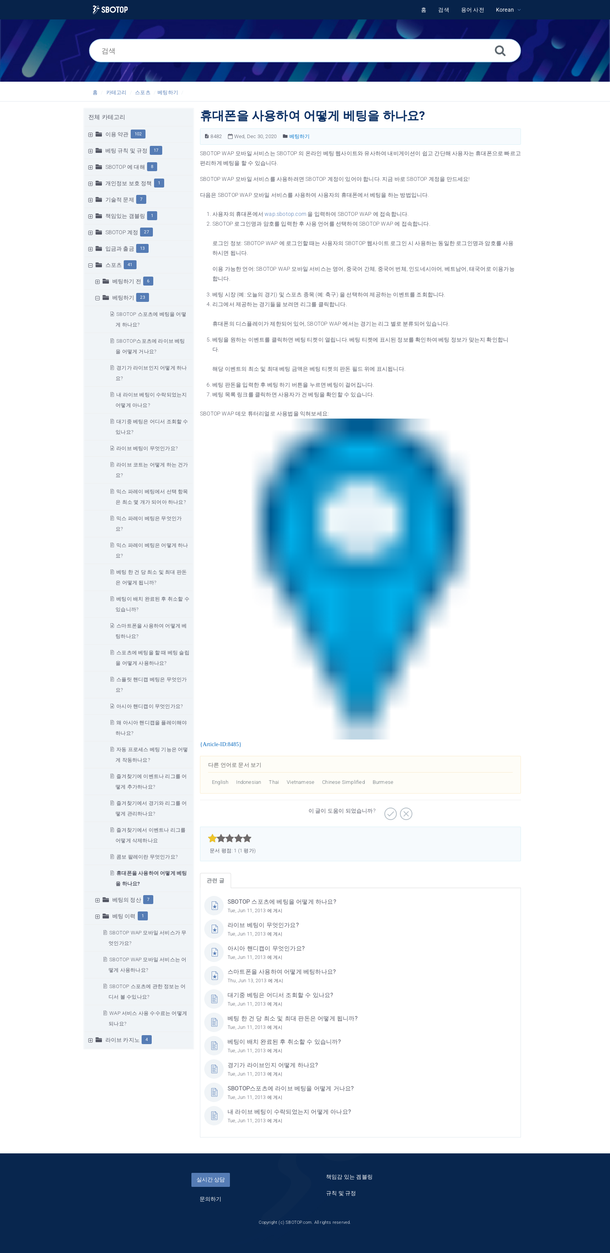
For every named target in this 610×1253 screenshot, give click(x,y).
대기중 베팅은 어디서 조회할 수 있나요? (280, 995)
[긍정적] (389, 811)
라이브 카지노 (122, 1040)
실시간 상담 (210, 1179)
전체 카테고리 (106, 117)
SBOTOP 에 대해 (125, 167)
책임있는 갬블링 (125, 216)
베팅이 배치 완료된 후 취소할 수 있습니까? (284, 1041)
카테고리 (116, 92)
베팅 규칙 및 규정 (126, 150)
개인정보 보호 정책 (128, 183)
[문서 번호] (206, 136)
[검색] (305, 50)
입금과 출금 (119, 248)
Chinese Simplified (343, 782)
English (220, 782)
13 (142, 248)
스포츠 (143, 92)
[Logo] (110, 10)
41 (130, 264)
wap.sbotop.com (285, 214)
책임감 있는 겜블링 (349, 1177)
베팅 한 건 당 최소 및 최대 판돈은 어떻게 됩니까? (293, 1018)
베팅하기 (168, 92)
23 (142, 297)
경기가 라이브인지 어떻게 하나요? (273, 1065)
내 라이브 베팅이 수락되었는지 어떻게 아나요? (289, 1111)
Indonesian (248, 782)
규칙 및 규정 (341, 1193)
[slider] (229, 838)
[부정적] (405, 811)
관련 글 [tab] (215, 880)
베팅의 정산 (126, 900)
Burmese (383, 782)
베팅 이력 (124, 916)
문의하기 (211, 1199)
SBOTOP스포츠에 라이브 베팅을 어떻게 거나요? (291, 1088)
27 (146, 232)
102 (138, 134)
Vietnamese (300, 782)
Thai (274, 782)
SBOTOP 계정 (121, 232)
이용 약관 (117, 134)
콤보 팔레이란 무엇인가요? (147, 857)
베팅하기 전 (126, 281)
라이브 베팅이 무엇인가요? (147, 448)
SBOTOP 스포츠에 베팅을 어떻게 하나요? (282, 901)
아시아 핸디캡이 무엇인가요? (149, 706)
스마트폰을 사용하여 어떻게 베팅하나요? (282, 971)
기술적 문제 (119, 199)
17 (156, 150)
